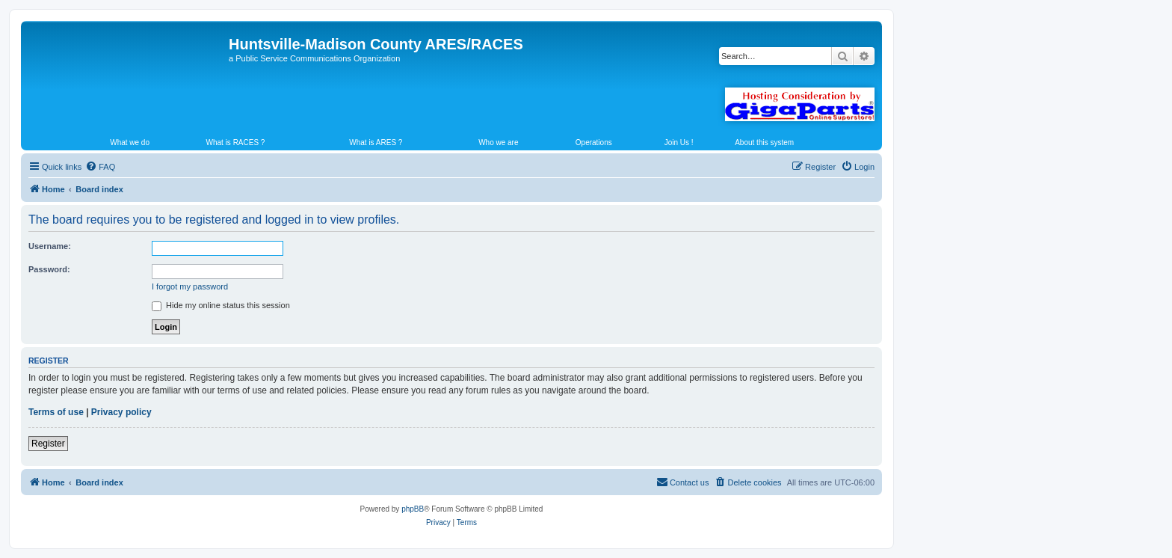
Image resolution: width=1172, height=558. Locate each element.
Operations (594, 142)
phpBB (412, 509)
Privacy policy (121, 412)
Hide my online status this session (221, 305)
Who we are (498, 142)
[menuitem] (100, 167)
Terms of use (56, 412)
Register (48, 443)
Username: (49, 246)
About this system (764, 142)
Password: (49, 269)
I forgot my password (190, 286)
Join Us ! (679, 142)
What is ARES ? (375, 142)
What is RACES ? (235, 142)
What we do (129, 142)
